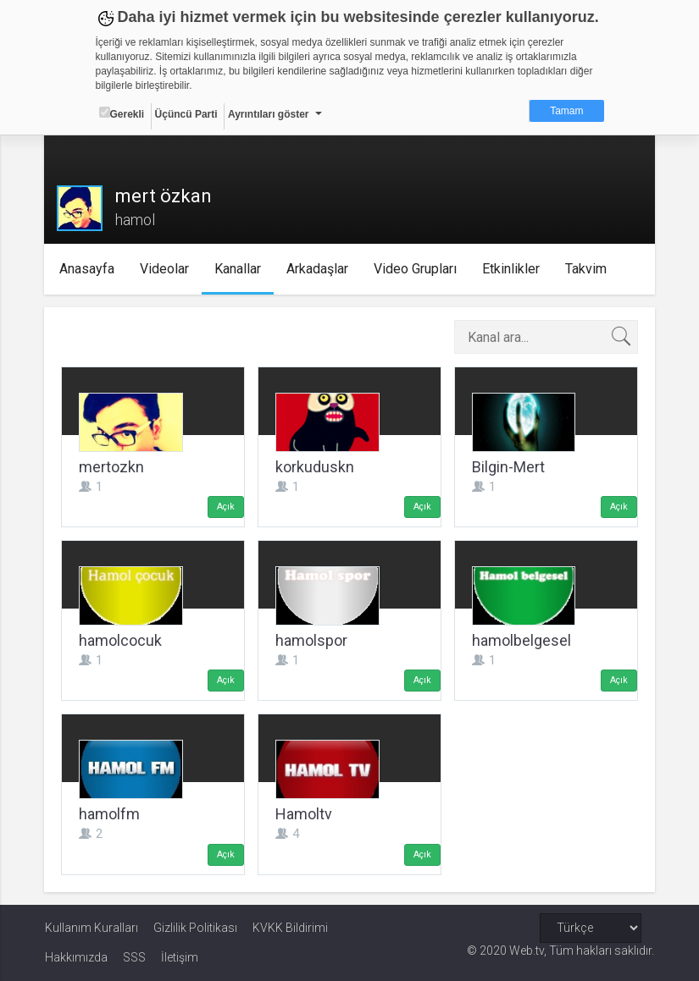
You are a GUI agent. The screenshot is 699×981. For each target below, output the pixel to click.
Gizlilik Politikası (195, 927)
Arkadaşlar (317, 269)
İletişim (179, 957)
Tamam (566, 111)
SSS (134, 957)
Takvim (586, 269)
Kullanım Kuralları (91, 927)
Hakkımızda (76, 957)
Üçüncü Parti (186, 114)
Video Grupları (415, 269)
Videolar (164, 269)
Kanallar (237, 269)
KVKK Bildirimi (290, 927)
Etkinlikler (511, 269)
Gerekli (122, 113)
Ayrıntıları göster (268, 114)
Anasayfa (86, 269)
